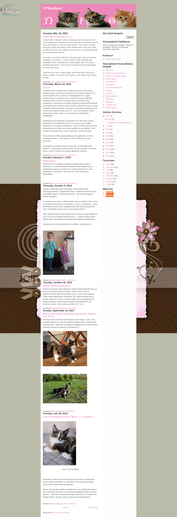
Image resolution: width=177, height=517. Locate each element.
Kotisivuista (49, 161)
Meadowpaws (111, 96)
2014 (108, 133)
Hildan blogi (111, 79)
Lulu (108, 173)
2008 (108, 152)
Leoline (109, 90)
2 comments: (70, 411)
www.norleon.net (113, 59)
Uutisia (46, 87)
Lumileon (110, 93)
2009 (108, 149)
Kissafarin (110, 85)
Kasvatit (109, 167)
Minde (111, 193)
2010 (108, 146)
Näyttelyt (110, 176)
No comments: (70, 82)
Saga (108, 184)
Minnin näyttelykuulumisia (56, 286)
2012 (108, 139)
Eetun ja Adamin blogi (115, 73)
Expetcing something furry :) (57, 37)
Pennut (109, 179)
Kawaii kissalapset (114, 87)
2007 (108, 156)
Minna (111, 195)
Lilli (107, 170)
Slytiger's (110, 102)
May (110, 119)
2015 (108, 129)
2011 (108, 142)
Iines (108, 164)
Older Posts (93, 507)
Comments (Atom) (62, 512)
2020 (108, 116)
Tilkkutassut (111, 105)
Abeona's (110, 70)
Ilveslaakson (111, 82)
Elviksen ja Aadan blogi (116, 76)
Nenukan (109, 99)
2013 (108, 136)
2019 (108, 126)
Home (65, 507)
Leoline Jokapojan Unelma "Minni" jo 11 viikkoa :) (68, 417)
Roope (109, 181)
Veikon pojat (111, 108)
